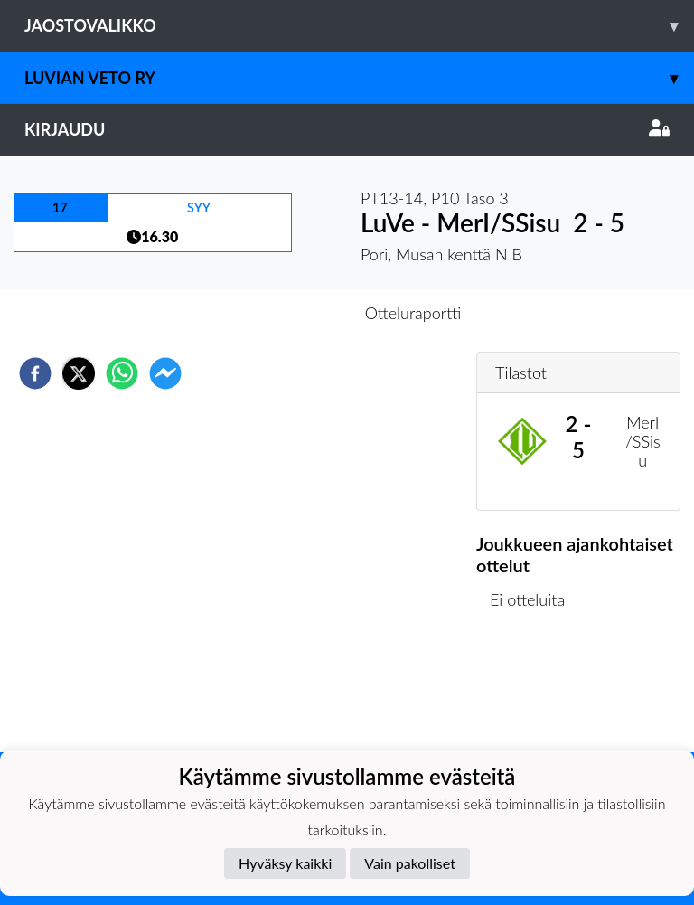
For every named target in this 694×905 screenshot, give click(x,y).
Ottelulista (534, 691)
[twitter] (78, 373)
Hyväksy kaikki (285, 863)
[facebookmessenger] (165, 373)
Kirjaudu (347, 129)
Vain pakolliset (409, 863)
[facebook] (35, 373)
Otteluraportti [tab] (413, 313)
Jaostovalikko (359, 26)
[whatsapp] (122, 373)
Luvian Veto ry (359, 78)
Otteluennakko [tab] (284, 313)
